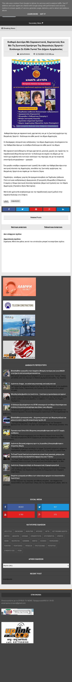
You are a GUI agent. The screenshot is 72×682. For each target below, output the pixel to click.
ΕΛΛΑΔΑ (25, 536)
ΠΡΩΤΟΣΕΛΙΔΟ (40, 546)
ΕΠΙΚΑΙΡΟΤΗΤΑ (36, 536)
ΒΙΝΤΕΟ (6, 536)
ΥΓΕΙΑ (20, 550)
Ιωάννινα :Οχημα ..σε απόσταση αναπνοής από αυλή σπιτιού (33, 384)
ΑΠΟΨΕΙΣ (39, 531)
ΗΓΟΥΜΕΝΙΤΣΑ (49, 536)
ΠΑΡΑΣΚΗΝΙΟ (53, 541)
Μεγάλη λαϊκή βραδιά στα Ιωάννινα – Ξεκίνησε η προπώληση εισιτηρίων (38, 394)
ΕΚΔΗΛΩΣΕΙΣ (15, 201)
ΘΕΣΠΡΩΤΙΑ (16, 541)
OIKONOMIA (19, 531)
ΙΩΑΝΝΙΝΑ (26, 541)
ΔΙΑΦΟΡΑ (15, 536)
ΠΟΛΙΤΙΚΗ (7, 546)
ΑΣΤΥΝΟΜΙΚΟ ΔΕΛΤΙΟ (59, 531)
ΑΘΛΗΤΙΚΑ (29, 531)
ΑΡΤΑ (47, 531)
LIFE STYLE (8, 531)
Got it (43, 14)
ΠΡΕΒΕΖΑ (28, 546)
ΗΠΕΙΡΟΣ (60, 536)
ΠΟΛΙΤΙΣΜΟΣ (18, 546)
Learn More (32, 14)
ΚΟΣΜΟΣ (43, 541)
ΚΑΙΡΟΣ (34, 541)
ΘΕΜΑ (6, 541)
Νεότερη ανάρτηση (18, 227)
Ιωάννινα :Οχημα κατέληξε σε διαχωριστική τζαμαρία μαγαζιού (35, 465)
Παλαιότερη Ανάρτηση (53, 227)
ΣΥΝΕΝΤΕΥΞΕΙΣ (9, 550)
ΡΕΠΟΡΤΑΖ (52, 546)
